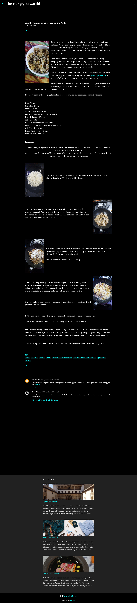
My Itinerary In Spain (50, 501)
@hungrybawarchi (98, 75)
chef (27, 357)
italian (76, 357)
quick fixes (101, 357)
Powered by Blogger (68, 596)
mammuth (72, 600)
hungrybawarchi (66, 357)
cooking (34, 357)
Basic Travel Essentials (50, 537)
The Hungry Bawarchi (23, 4)
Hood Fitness (36, 392)
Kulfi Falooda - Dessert (51, 573)
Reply (34, 387)
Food (48, 357)
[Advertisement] (68, 457)
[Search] (43, 3)
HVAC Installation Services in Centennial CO (46, 400)
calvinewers (36, 380)
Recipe (28, 361)
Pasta (93, 357)
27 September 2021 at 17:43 (49, 379)
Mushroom (85, 357)
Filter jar (37, 384)
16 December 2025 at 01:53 (50, 392)
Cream (42, 357)
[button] (26, 30)
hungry (55, 357)
